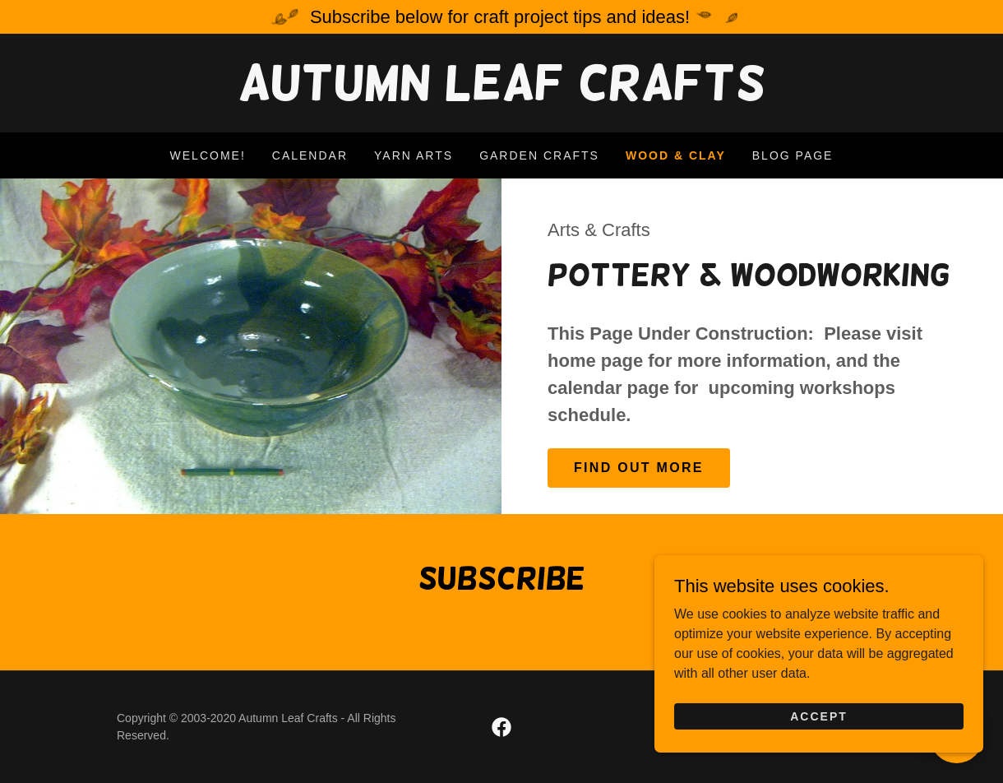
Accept (819, 728)
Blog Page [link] (793, 155)
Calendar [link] (310, 155)
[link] (501, 95)
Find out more (639, 468)
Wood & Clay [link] (676, 155)
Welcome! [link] (208, 155)
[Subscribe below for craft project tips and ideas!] (501, 16)
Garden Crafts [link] (539, 155)
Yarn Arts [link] (413, 155)
